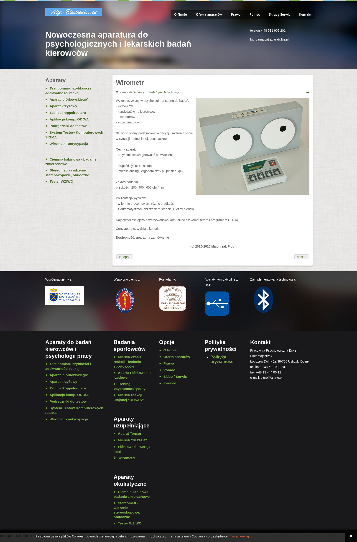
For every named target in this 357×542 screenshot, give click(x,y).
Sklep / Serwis (279, 14)
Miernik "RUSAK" (132, 440)
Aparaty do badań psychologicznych (157, 92)
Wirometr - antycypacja (69, 144)
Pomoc (255, 14)
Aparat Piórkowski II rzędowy (132, 375)
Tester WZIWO (61, 181)
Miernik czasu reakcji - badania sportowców (127, 361)
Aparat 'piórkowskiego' (69, 99)
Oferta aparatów (209, 14)
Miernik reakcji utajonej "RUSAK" (129, 397)
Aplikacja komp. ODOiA (69, 119)
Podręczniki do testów (68, 126)
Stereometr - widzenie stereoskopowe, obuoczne (67, 172)
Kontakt (305, 14)
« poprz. (124, 257)
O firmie (180, 14)
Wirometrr (126, 458)
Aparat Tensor (129, 433)
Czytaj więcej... (241, 536)
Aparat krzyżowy (63, 106)
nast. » (301, 257)
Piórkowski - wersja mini (132, 449)
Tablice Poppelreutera (68, 113)
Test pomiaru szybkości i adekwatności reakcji (68, 90)
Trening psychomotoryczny (129, 386)
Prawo (235, 14)
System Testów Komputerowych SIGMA (74, 134)
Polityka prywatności (222, 359)
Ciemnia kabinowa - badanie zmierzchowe (71, 161)
